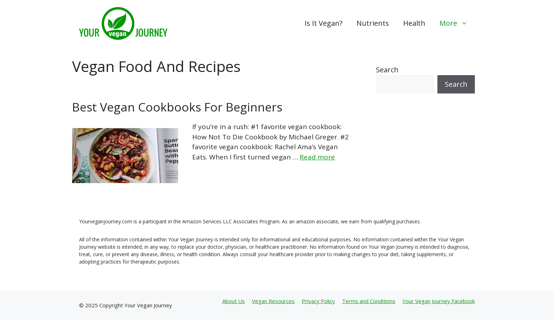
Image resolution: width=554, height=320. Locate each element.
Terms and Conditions (368, 300)
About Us (233, 300)
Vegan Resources (273, 300)
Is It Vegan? (323, 23)
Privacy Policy (318, 300)
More (457, 23)
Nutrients (372, 23)
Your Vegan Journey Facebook (438, 300)
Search (387, 69)
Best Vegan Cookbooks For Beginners (177, 107)
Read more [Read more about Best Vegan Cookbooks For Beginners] (317, 157)
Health (414, 23)
